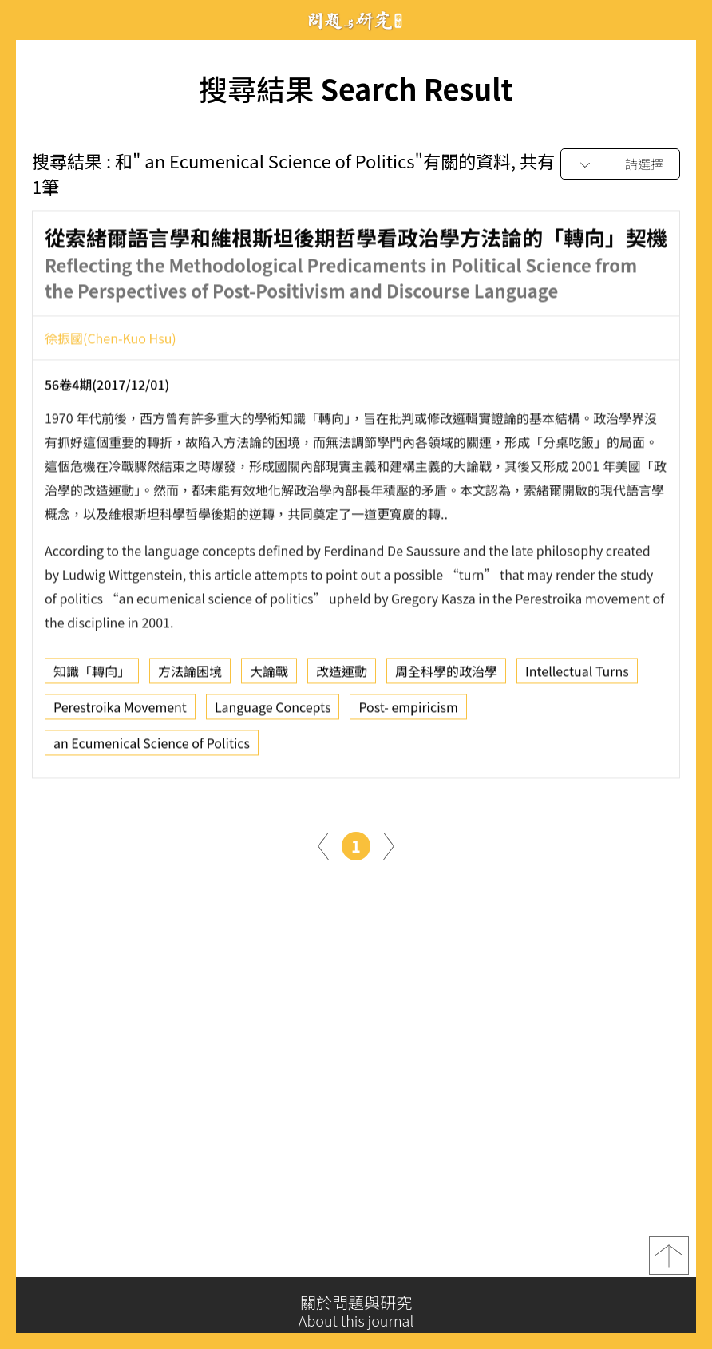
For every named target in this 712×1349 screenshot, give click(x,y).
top (669, 1259)
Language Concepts (273, 711)
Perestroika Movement (120, 711)
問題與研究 (356, 20)
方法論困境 (190, 675)
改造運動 (341, 675)
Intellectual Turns (577, 675)
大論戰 (269, 675)
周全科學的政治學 (446, 675)
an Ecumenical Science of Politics (151, 747)
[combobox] (620, 165)
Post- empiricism (407, 711)
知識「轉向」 (91, 675)
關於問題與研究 (356, 1311)
